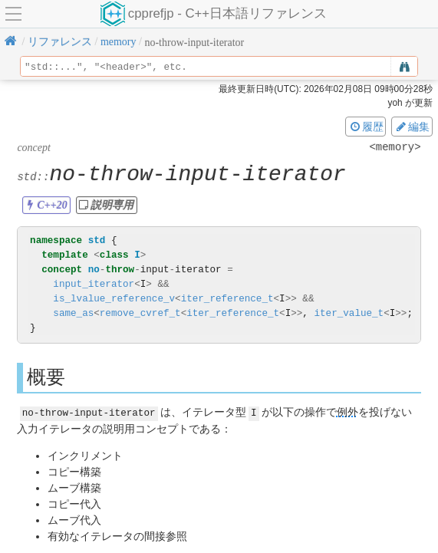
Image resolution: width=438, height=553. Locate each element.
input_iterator (93, 284)
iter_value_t (349, 313)
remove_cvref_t (140, 313)
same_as (73, 313)
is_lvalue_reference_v (114, 298)
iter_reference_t (227, 298)
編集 (412, 126)
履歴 (366, 126)
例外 (347, 412)
